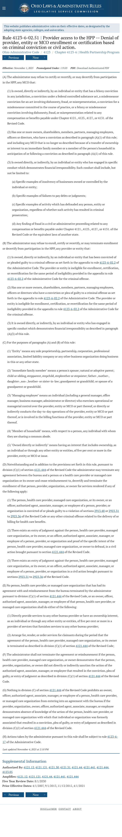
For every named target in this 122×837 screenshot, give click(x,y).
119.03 (63, 68)
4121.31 (65, 767)
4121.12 (29, 767)
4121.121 (41, 767)
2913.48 (99, 511)
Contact (65, 808)
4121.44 (77, 767)
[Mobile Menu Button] (4, 8)
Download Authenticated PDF (93, 68)
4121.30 (54, 767)
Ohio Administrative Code (20, 52)
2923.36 (16, 516)
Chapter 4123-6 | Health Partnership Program (87, 52)
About (77, 808)
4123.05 (7, 772)
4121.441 (89, 767)
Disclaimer (48, 808)
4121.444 (40, 470)
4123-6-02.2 (108, 262)
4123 (47, 52)
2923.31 (114, 511)
